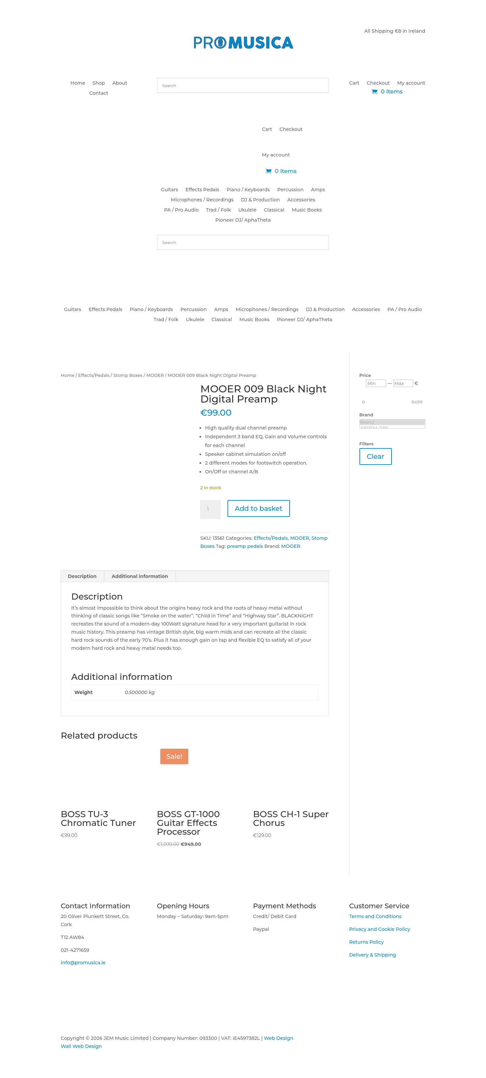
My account (411, 83)
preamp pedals (245, 546)
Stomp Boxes (127, 375)
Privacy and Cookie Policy (379, 929)
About (119, 83)
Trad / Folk (218, 210)
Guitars (169, 190)
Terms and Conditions (375, 916)
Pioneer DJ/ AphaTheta (243, 220)
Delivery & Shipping (372, 955)
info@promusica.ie (83, 963)
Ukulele (247, 210)
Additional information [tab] (140, 576)
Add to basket (258, 508)
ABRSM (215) (392, 428)
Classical (274, 210)
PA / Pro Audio (181, 210)
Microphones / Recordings (202, 200)
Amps (318, 190)
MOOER (155, 375)
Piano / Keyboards (248, 190)
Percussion (290, 190)
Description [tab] (82, 576)
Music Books (307, 210)
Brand (392, 422)
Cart (354, 83)
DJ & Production (260, 200)
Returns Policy (366, 942)
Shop (98, 83)
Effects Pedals (202, 190)
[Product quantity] (210, 509)
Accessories (301, 200)
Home (78, 83)
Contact (98, 93)
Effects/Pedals (94, 375)
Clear (375, 456)
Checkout (378, 83)
